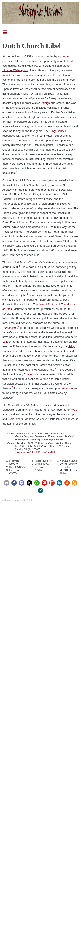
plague (64, 56)
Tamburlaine (9, 327)
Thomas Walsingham (15, 70)
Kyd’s (74, 409)
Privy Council (58, 131)
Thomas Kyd (32, 374)
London (6, 341)
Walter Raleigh (41, 103)
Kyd (44, 393)
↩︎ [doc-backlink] (17, 463)
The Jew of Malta (43, 304)
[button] (6, 483)
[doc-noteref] (29, 93)
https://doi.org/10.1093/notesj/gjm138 (35, 452)
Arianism (67, 388)
